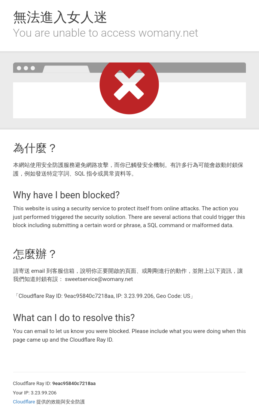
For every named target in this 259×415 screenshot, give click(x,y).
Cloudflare (24, 402)
